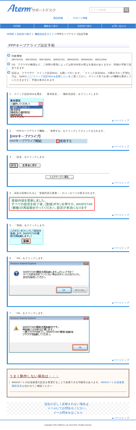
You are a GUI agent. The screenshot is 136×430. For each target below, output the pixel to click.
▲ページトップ (120, 120)
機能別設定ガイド (44, 34)
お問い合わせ (119, 26)
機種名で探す (51, 26)
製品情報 (58, 18)
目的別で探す (85, 26)
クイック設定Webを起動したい (50, 76)
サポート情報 (80, 18)
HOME (17, 26)
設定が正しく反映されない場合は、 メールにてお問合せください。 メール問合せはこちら (68, 408)
